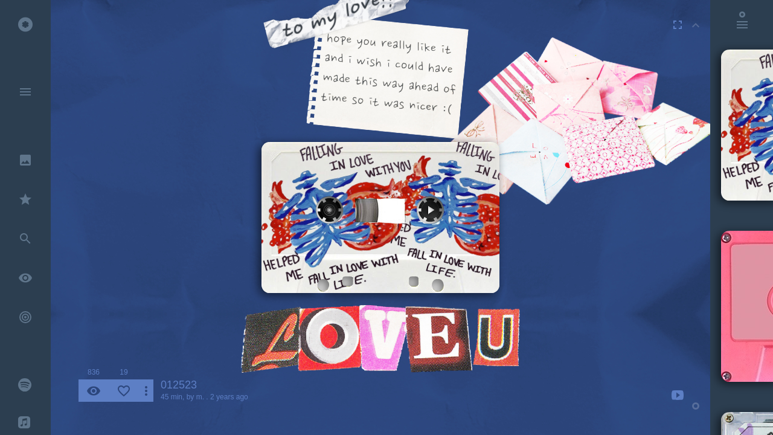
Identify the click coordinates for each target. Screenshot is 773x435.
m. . (202, 397)
